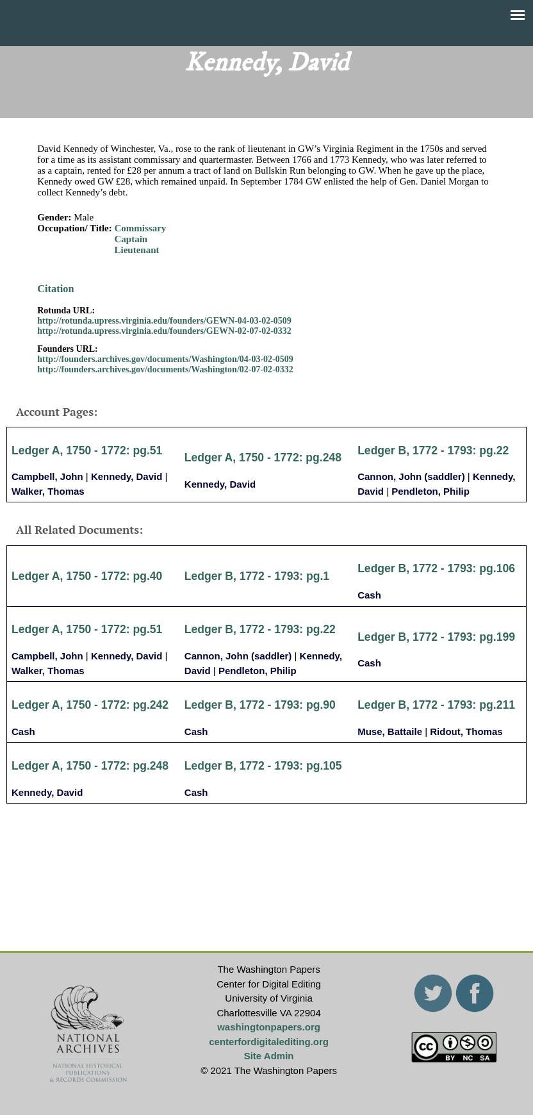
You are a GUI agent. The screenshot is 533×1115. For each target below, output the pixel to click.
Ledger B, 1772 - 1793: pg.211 (436, 704)
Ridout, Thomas (466, 731)
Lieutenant (137, 250)
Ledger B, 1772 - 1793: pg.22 (433, 450)
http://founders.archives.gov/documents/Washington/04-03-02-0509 (165, 359)
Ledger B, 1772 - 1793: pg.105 (263, 765)
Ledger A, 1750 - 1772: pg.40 (87, 576)
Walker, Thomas (48, 491)
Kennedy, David (126, 476)
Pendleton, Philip (430, 491)
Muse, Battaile (389, 731)
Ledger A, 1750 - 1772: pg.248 (262, 457)
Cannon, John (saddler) (411, 476)
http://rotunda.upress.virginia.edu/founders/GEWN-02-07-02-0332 (164, 331)
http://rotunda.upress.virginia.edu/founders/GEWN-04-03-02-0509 (164, 321)
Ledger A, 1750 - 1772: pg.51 (87, 450)
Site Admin (269, 1055)
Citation (55, 289)
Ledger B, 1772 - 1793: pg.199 (436, 637)
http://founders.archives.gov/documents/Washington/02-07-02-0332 (165, 369)
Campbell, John (47, 476)
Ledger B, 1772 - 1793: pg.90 (260, 704)
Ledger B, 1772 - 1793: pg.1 (256, 576)
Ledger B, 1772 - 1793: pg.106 (436, 568)
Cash (369, 595)
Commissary (141, 228)
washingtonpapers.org (268, 1026)
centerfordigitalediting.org (269, 1041)
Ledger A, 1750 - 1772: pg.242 (90, 704)
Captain (131, 239)
